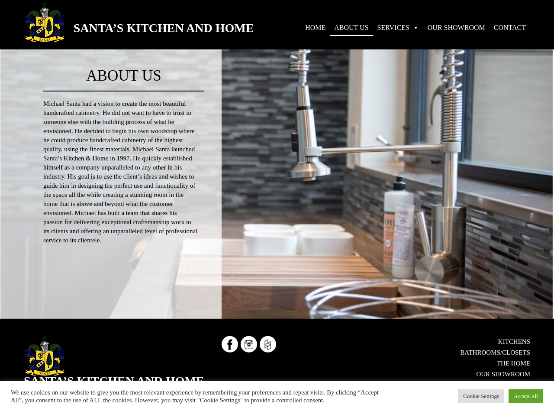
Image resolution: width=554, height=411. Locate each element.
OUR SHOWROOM (456, 27)
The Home (513, 363)
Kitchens (514, 341)
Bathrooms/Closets (495, 352)
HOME (315, 27)
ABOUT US (351, 27)
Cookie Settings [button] (481, 396)
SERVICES (393, 27)
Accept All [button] (526, 396)
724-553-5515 (96, 373)
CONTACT (510, 27)
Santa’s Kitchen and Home (164, 28)
